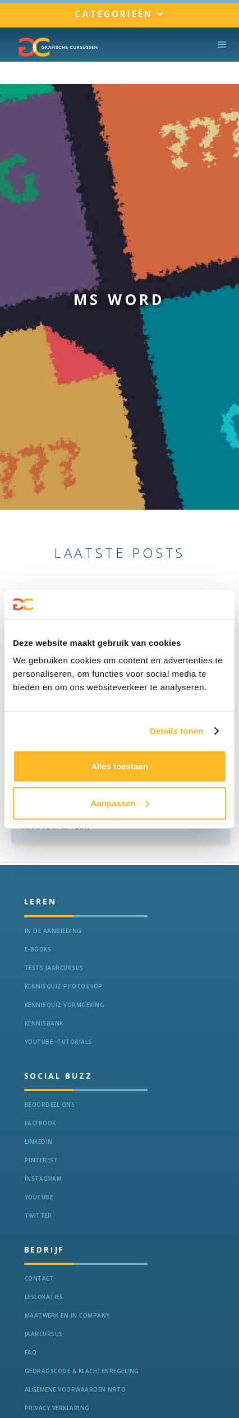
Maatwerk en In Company (67, 1315)
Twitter (38, 1216)
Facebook (40, 1123)
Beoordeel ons (50, 1104)
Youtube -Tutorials (58, 1042)
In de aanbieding (53, 931)
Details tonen (176, 731)
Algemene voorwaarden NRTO (75, 1389)
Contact (39, 1278)
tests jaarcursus (54, 968)
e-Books (38, 949)
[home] (55, 47)
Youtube (39, 1197)
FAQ (31, 1352)
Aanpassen (120, 803)
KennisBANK (44, 1023)
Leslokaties (44, 1297)
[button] (119, 14)
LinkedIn (39, 1142)
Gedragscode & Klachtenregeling (82, 1371)
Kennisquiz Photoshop (64, 986)
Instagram (43, 1179)
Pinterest (41, 1160)
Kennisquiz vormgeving (65, 1005)
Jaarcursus (44, 1334)
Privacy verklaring (57, 1408)
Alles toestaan (119, 766)
